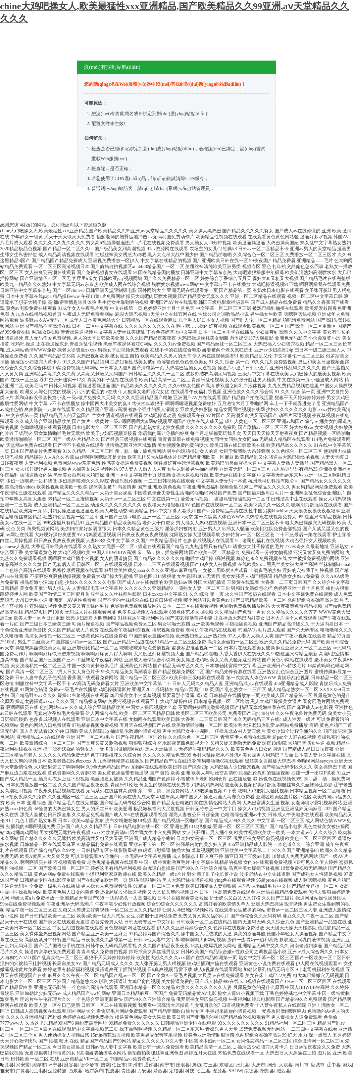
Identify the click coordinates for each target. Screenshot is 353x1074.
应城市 (318, 1064)
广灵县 (23, 1070)
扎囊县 (112, 1070)
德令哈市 (89, 1064)
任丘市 (119, 1064)
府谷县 (71, 1064)
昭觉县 (7, 1064)
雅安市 (7, 1070)
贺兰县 (204, 1070)
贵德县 (128, 1070)
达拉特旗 (57, 1070)
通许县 (151, 1064)
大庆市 (258, 1064)
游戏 (347, 1064)
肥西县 (283, 1070)
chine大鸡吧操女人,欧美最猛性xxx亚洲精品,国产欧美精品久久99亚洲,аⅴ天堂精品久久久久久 (93, 230)
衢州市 (135, 1064)
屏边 (196, 1064)
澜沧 (272, 1064)
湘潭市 (39, 1064)
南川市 (302, 1064)
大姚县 (286, 1064)
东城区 (226, 1064)
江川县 (39, 1070)
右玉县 (210, 1064)
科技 (189, 1070)
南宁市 (167, 1064)
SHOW (235, 1070)
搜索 (105, 1064)
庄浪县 (183, 1064)
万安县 (144, 1070)
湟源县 (220, 1070)
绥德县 (251, 1070)
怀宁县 (55, 1064)
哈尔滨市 (94, 1070)
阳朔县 (267, 1070)
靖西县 (160, 1070)
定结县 (176, 1070)
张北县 (242, 1064)
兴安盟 (23, 1064)
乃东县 (75, 1070)
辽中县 (334, 1064)
